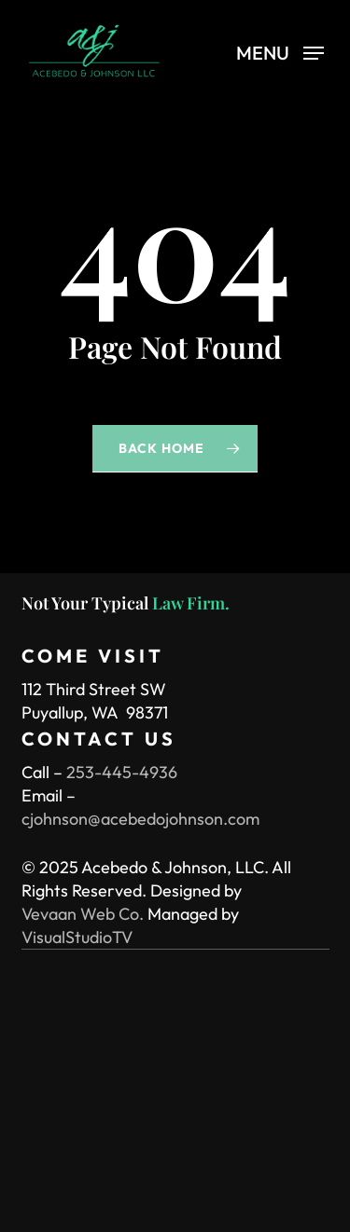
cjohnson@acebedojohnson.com (140, 818)
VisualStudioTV (77, 937)
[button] (280, 51)
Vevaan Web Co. (82, 913)
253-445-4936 (121, 772)
